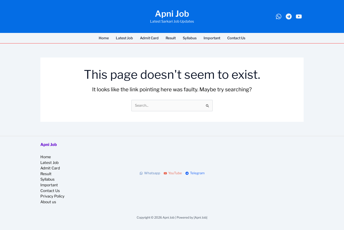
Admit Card (149, 38)
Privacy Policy (52, 196)
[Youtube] (299, 16)
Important (212, 38)
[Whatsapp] (278, 16)
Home (104, 38)
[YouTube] (173, 173)
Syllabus (190, 38)
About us (48, 202)
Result (171, 38)
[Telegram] (289, 16)
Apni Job (172, 14)
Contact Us (236, 38)
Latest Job (124, 38)
